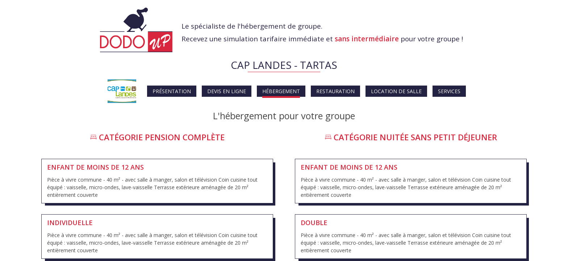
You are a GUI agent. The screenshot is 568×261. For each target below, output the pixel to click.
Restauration (335, 91)
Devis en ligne (226, 91)
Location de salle (396, 91)
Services (449, 91)
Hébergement (281, 91)
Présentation (172, 91)
